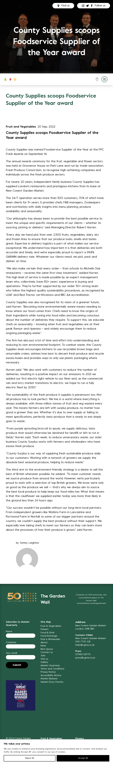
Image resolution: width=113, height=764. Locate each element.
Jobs (43, 655)
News (43, 646)
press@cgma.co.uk (85, 658)
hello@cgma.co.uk (84, 645)
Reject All (29, 758)
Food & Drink (47, 633)
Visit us (44, 659)
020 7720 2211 (82, 642)
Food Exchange (49, 636)
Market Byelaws (49, 679)
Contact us (47, 652)
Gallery (44, 662)
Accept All (83, 758)
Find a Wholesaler (50, 639)
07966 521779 (82, 654)
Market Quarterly (50, 665)
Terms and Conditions (52, 669)
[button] (97, 79)
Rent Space (47, 649)
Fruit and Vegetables (21, 127)
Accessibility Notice (51, 675)
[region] (56, 751)
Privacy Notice (48, 672)
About (44, 642)
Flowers (45, 629)
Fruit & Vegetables (51, 626)
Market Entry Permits (52, 682)
